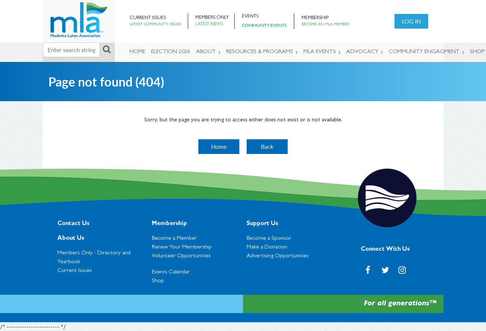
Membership (315, 18)
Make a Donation (267, 247)
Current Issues (148, 18)
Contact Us (73, 224)
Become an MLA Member (325, 24)
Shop (158, 281)
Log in (411, 21)
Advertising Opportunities (278, 256)
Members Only (212, 17)
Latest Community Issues (155, 24)
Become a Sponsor (269, 239)
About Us (70, 239)
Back (267, 146)
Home (219, 146)
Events (250, 16)
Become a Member (174, 239)
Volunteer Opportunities (181, 256)
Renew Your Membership (182, 247)
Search (106, 49)
